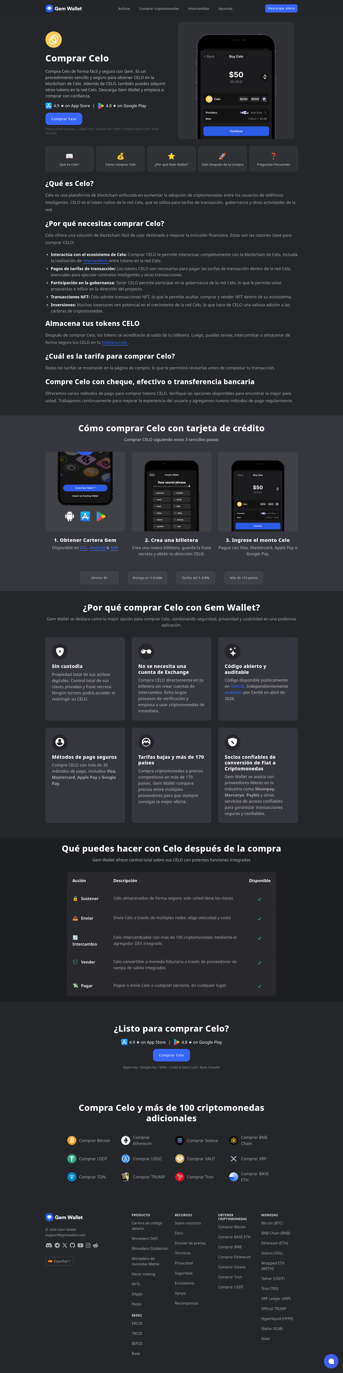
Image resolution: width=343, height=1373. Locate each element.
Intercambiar (199, 8)
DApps (137, 1294)
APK (114, 547)
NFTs (136, 1284)
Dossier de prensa (190, 1243)
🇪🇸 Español (58, 1261)
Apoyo (180, 1293)
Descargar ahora (281, 8)
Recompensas (187, 1303)
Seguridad (184, 1273)
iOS (84, 547)
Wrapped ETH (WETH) (273, 1266)
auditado (233, 692)
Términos (183, 1253)
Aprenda (225, 8)
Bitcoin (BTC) (272, 1223)
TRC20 (137, 1333)
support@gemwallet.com (65, 1235)
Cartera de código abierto (147, 1226)
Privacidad (184, 1263)
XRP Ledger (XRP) (276, 1298)
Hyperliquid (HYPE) (277, 1318)
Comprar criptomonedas (159, 8)
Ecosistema (184, 1283)
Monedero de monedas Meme (146, 1261)
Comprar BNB (230, 1246)
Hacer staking (143, 1274)
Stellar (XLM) (272, 1328)
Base (136, 1353)
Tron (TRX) (270, 1288)
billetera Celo (115, 342)
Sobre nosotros (188, 1223)
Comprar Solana (232, 1266)
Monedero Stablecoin (150, 1248)
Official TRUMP (274, 1308)
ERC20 (137, 1323)
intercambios (96, 260)
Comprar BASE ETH (234, 1236)
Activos (124, 8)
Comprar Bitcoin (232, 1226)
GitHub (238, 686)
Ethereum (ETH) (274, 1243)
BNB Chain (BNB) (275, 1233)
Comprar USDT (230, 1286)
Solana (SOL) (272, 1253)
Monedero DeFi (145, 1238)
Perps (137, 1304)
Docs (179, 1233)
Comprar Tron (230, 1276)
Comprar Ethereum (234, 1256)
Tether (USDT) (273, 1278)
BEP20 (137, 1343)
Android (98, 547)
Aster (265, 1338)
